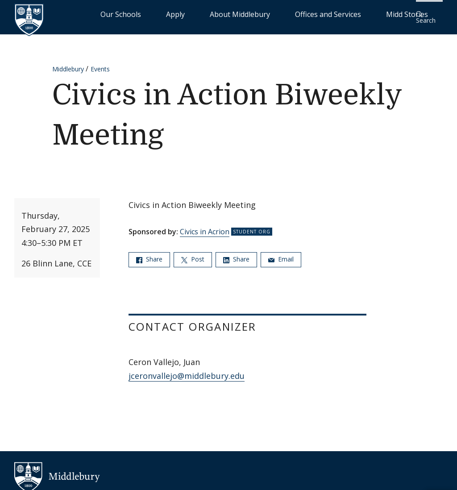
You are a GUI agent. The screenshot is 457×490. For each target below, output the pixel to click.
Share (149, 253)
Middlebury (68, 63)
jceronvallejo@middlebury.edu (187, 370)
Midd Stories (384, 13)
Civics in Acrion (204, 226)
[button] (428, 14)
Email (281, 253)
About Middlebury (260, 13)
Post (192, 253)
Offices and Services (326, 13)
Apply (216, 13)
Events (100, 63)
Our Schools (180, 13)
